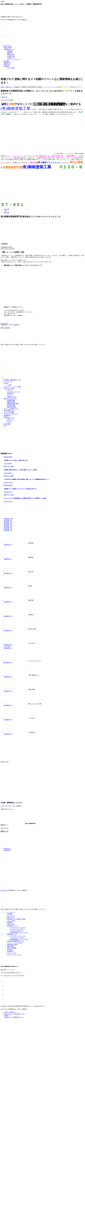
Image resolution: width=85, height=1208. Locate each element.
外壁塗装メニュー (12, 925)
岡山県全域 (7, 850)
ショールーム (11, 915)
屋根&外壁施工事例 (12, 403)
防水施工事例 (11, 405)
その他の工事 (11, 56)
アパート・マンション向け (15, 942)
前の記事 (6, 212)
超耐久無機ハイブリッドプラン (19, 932)
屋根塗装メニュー (12, 934)
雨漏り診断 (10, 946)
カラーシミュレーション (14, 954)
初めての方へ (8, 46)
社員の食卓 (7, 424)
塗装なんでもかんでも (10, 398)
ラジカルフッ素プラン (16, 931)
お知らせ (9, 390)
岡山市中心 (7, 848)
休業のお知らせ (11, 396)
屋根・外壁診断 (11, 948)
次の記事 (6, 209)
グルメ (9, 422)
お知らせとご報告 (9, 388)
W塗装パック (11, 57)
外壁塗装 (9, 51)
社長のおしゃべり (9, 417)
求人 (5, 425)
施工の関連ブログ (9, 410)
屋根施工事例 (11, 402)
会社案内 (6, 66)
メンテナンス (8, 381)
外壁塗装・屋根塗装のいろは (12, 380)
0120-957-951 (4, 323)
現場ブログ (7, 64)
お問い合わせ (11, 924)
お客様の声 (7, 62)
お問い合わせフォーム (7, 809)
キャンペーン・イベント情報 (12, 386)
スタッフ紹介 (11, 68)
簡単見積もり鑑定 (12, 944)
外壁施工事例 (11, 400)
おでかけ (9, 420)
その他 (6, 383)
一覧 (5, 211)
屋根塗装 (9, 52)
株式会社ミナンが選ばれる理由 (16, 919)
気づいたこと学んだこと (11, 413)
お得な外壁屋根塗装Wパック (15, 941)
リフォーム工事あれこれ (11, 408)
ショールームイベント (13, 391)
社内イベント (11, 419)
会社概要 (9, 914)
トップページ (11, 912)
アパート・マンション (13, 59)
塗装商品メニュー (9, 49)
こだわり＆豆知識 (9, 412)
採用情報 (9, 922)
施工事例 (6, 61)
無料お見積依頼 (5, 328)
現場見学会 (10, 393)
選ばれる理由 (8, 47)
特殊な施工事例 (11, 407)
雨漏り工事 (10, 54)
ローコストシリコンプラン (18, 927)
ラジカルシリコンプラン (17, 929)
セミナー (9, 395)
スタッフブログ (11, 953)
